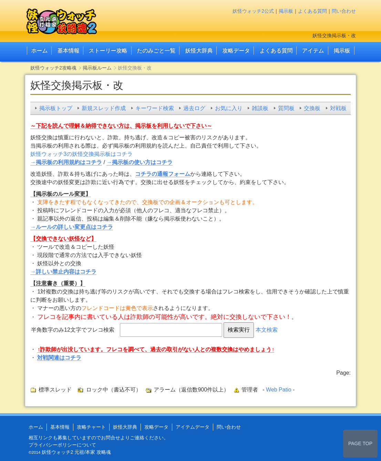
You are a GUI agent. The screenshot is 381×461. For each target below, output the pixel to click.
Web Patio (278, 390)
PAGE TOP (360, 443)
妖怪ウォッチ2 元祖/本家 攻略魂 (76, 452)
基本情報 (68, 50)
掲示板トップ (55, 108)
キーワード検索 (154, 108)
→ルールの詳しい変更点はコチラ (71, 227)
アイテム (313, 50)
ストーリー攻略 (108, 50)
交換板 (312, 108)
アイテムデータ (192, 427)
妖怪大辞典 (199, 50)
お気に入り (229, 108)
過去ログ (194, 108)
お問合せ (110, 437)
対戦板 (338, 108)
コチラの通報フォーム (162, 174)
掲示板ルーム (97, 68)
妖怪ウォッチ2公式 (253, 11)
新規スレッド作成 (104, 108)
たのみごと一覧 (156, 50)
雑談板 (260, 108)
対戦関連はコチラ (59, 358)
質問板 (286, 108)
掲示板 (286, 11)
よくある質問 (312, 11)
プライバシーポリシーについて (62, 445)
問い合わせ (344, 11)
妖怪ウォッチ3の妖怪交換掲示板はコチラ (81, 154)
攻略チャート (91, 427)
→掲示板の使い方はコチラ (139, 162)
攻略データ (236, 50)
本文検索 (267, 330)
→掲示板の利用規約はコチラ (66, 162)
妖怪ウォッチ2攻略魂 (53, 68)
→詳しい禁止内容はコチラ (63, 272)
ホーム (39, 50)
